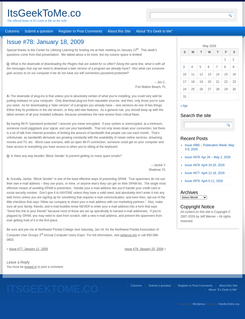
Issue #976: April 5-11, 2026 (204, 181)
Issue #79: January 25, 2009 (144, 249)
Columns (12, 31)
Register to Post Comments (80, 31)
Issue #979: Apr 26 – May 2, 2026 (207, 157)
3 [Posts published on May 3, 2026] (184, 67)
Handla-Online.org (228, 304)
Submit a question (38, 31)
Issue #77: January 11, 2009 (28, 249)
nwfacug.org (128, 235)
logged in (30, 267)
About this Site (119, 31)
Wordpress (199, 304)
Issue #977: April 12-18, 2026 (205, 173)
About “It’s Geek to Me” (154, 31)
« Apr (184, 106)
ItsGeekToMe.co (44, 13)
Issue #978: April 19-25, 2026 (205, 165)
